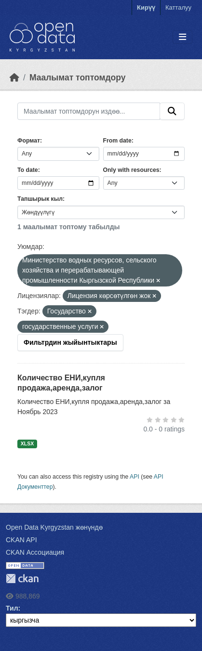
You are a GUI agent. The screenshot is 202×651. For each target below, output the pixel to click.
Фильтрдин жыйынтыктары (70, 342)
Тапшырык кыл (40, 198)
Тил (12, 608)
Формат (28, 140)
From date (117, 140)
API (134, 476)
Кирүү (146, 7)
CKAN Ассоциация (35, 552)
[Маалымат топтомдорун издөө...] (88, 111)
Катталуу (178, 7)
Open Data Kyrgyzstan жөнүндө (54, 527)
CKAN (22, 578)
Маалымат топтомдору (77, 77)
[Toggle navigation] (182, 37)
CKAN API (21, 540)
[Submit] (172, 111)
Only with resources (131, 170)
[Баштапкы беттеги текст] (14, 77)
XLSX (27, 443)
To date (27, 170)
